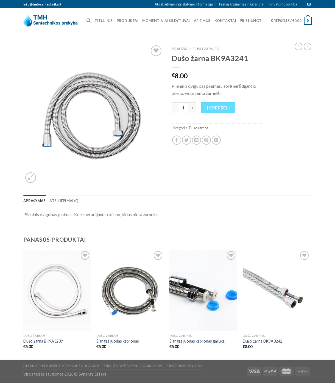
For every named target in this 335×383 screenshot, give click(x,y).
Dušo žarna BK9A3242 (262, 341)
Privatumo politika (283, 4)
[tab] (34, 200)
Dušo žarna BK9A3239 (43, 341)
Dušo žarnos (206, 49)
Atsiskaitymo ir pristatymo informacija (184, 4)
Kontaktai (225, 20)
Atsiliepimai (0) (63, 201)
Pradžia (180, 49)
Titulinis (103, 20)
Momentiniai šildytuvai (166, 20)
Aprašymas (34, 201)
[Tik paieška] (88, 20)
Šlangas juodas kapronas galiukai (197, 341)
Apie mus (202, 20)
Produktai (127, 20)
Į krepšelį (218, 107)
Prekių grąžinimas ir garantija (241, 4)
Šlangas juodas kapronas (117, 341)
